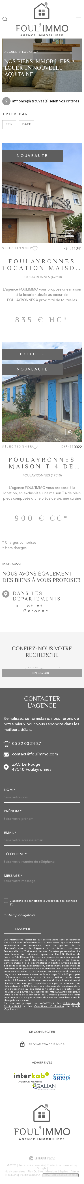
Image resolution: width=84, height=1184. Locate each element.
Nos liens (11, 1175)
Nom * (9, 790)
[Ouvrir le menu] (79, 19)
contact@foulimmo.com (35, 754)
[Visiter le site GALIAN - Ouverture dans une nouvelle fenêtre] (44, 1086)
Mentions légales (56, 1171)
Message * (13, 876)
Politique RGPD (30, 1175)
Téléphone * (15, 854)
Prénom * (13, 811)
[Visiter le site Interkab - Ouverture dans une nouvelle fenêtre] (31, 1077)
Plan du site (35, 1171)
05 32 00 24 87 (26, 744)
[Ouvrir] (5, 19)
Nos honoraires (15, 1171)
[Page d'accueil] (42, 19)
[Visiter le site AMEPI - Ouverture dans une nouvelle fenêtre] (61, 1077)
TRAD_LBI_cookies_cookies (60, 1175)
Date (26, 124)
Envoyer (22, 928)
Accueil (10, 52)
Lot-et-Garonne (36, 608)
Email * (10, 833)
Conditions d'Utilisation (49, 1006)
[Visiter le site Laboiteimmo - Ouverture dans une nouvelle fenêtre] (42, 1158)
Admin (75, 1171)
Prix (9, 124)
